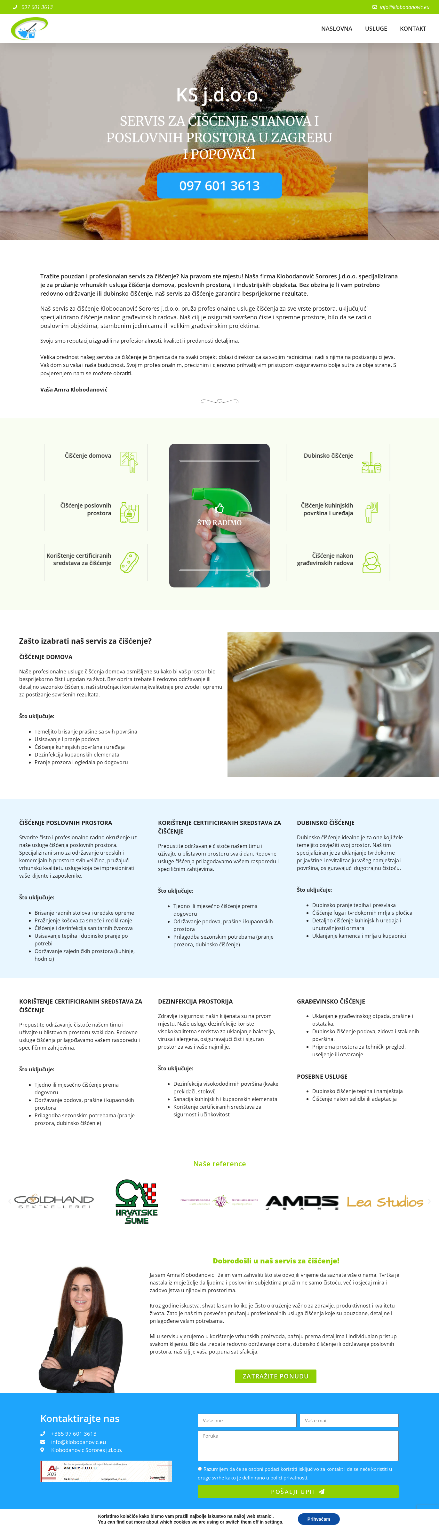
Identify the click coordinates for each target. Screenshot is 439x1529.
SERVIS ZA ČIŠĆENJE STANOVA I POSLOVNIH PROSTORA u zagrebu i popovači (219, 147)
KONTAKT (413, 28)
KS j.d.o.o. (219, 99)
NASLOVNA (336, 28)
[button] (9, 1189)
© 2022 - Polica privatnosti (29, 1517)
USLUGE (376, 28)
